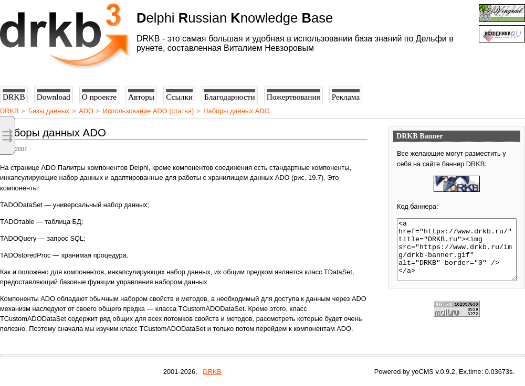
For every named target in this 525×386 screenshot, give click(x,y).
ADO (86, 111)
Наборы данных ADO (236, 111)
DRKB (9, 111)
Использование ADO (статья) (148, 111)
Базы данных (48, 111)
